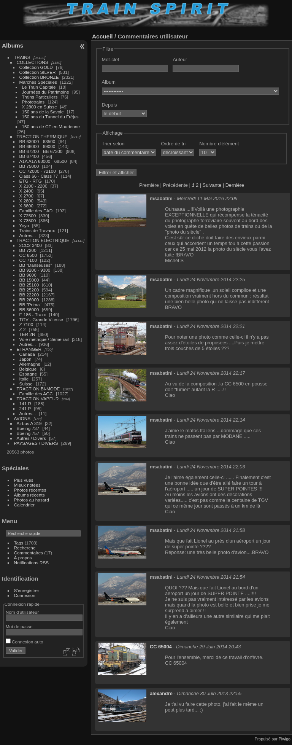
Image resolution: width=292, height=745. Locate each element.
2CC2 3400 (30, 245)
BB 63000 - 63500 (37, 141)
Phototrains (33, 101)
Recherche (25, 547)
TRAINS (22, 57)
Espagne (28, 373)
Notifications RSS (31, 562)
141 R (25, 403)
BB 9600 (27, 274)
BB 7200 (27, 250)
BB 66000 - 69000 (37, 146)
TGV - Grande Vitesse (41, 319)
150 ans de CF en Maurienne (51, 126)
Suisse (26, 383)
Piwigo (284, 739)
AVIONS (22, 418)
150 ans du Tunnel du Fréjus (50, 116)
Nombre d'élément (219, 143)
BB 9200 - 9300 (35, 269)
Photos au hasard (31, 499)
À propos (23, 557)
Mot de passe (19, 626)
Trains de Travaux (37, 230)
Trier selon (113, 143)
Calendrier (24, 504)
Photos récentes (30, 489)
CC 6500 (28, 255)
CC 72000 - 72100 (37, 171)
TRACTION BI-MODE (38, 388)
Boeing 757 (28, 433)
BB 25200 (29, 289)
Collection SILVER (37, 72)
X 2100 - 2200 (33, 185)
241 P (25, 408)
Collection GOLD (36, 67)
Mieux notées (27, 484)
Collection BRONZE (39, 77)
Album (109, 82)
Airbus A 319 (29, 423)
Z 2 (22, 329)
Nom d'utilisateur (22, 612)
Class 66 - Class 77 (38, 176)
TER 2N (27, 334)
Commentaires (28, 552)
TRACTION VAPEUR (38, 398)
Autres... (27, 235)
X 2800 (26, 200)
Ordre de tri (173, 143)
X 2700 (26, 195)
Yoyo (24, 225)
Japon (25, 359)
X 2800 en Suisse (39, 106)
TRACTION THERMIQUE (42, 136)
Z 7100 (26, 324)
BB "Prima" (30, 304)
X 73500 (27, 220)
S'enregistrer (26, 590)
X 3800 (26, 205)
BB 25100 (29, 284)
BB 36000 (29, 309)
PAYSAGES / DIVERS (36, 443)
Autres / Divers (31, 438)
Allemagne (30, 363)
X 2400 (26, 190)
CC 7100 (28, 260)
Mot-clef (110, 59)
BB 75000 (29, 166)
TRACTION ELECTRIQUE (43, 240)
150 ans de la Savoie (43, 111)
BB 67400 (29, 156)
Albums (12, 45)
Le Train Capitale (39, 86)
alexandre (161, 693)
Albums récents (29, 494)
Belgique (28, 368)
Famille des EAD (36, 210)
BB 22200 (29, 294)
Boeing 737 (28, 428)
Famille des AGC (36, 393)
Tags (19, 542)
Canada (27, 354)
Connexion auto (24, 641)
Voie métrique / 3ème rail (44, 339)
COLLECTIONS (32, 62)
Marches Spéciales (38, 82)
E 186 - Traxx (32, 314)
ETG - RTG (30, 180)
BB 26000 (29, 299)
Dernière (234, 185)
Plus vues (23, 480)
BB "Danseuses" (35, 265)
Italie (24, 378)
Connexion (24, 595)
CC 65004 (161, 646)
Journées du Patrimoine (45, 91)
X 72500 (27, 215)
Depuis (109, 105)
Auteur (180, 59)
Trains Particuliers (40, 96)
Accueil (102, 36)
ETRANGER (29, 349)
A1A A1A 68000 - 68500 (43, 161)
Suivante (212, 185)
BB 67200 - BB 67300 (41, 151)
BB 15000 (29, 279)
